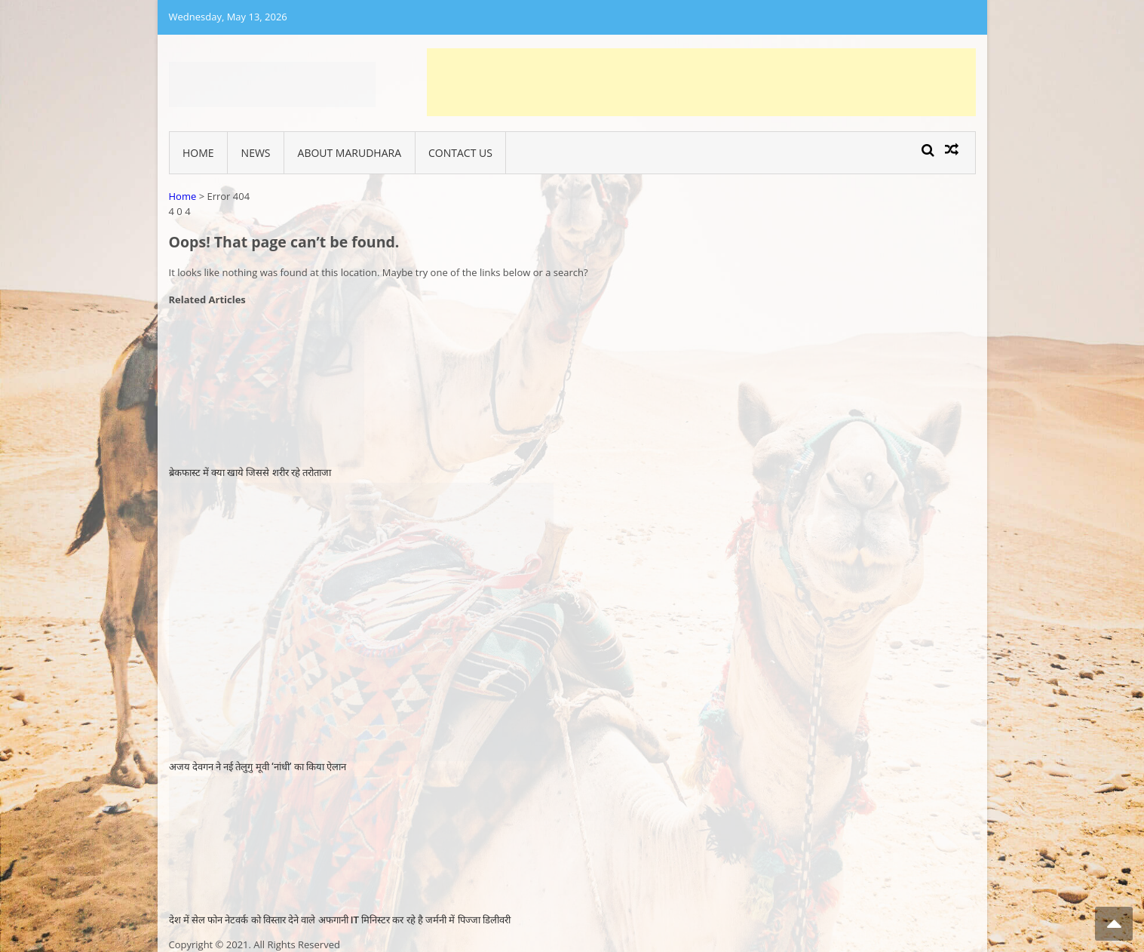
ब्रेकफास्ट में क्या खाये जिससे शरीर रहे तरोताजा (250, 472)
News (256, 153)
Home (198, 153)
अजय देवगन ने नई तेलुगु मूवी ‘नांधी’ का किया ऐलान (258, 766)
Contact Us (460, 153)
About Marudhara (349, 153)
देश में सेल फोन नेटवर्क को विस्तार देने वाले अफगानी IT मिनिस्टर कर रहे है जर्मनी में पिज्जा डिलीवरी (340, 920)
